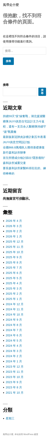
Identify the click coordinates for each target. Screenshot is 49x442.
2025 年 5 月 (14, 278)
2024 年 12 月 (15, 304)
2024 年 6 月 (14, 335)
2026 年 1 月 (14, 236)
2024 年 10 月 (15, 314)
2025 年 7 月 (14, 267)
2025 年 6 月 (14, 273)
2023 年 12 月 (15, 366)
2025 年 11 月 (15, 246)
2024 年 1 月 (14, 361)
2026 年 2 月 (14, 231)
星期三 (10, 418)
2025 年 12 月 (15, 241)
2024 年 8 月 (14, 325)
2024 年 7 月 (14, 330)
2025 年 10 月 (15, 252)
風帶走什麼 (11, 5)
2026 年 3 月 (14, 226)
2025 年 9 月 (14, 257)
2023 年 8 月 (14, 387)
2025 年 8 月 (14, 262)
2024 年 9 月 (14, 319)
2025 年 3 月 (14, 288)
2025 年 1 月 (14, 299)
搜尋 (6, 85)
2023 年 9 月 (14, 382)
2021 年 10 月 (15, 392)
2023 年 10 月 (15, 377)
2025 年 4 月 (14, 283)
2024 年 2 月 (14, 356)
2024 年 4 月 (14, 345)
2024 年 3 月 (14, 351)
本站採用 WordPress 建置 (26, 434)
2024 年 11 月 (15, 309)
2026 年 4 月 (14, 220)
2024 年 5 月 (14, 340)
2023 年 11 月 (15, 371)
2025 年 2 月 (14, 293)
